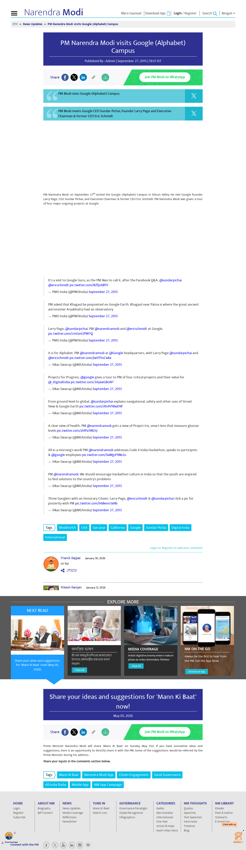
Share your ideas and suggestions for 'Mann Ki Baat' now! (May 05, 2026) (37, 665)
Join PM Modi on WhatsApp (165, 77)
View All (79, 670)
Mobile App (80, 785)
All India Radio (55, 785)
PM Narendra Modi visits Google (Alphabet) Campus (83, 24)
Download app (11, 842)
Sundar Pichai (156, 527)
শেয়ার (69, 570)
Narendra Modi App (98, 775)
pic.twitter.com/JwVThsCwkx (90, 358)
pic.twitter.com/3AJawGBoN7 (92, 382)
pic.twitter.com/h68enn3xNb (96, 503)
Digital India (180, 527)
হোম (15, 24)
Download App (196, 671)
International (55, 537)
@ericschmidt (58, 285)
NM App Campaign (108, 785)
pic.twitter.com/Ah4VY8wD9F (101, 406)
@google (87, 377)
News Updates (33, 24)
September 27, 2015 (103, 292)
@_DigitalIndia (59, 382)
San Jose (99, 527)
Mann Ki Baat (69, 775)
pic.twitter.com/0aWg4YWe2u (104, 455)
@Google (116, 353)
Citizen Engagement (134, 775)
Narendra (53, 12)
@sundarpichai (170, 280)
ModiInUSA (67, 527)
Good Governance (167, 775)
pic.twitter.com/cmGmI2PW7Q (70, 333)
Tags (50, 527)
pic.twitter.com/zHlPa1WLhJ (77, 430)
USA (84, 527)
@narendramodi (107, 329)
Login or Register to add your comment (176, 547)
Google (135, 527)
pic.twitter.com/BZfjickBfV (89, 285)
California (118, 527)
